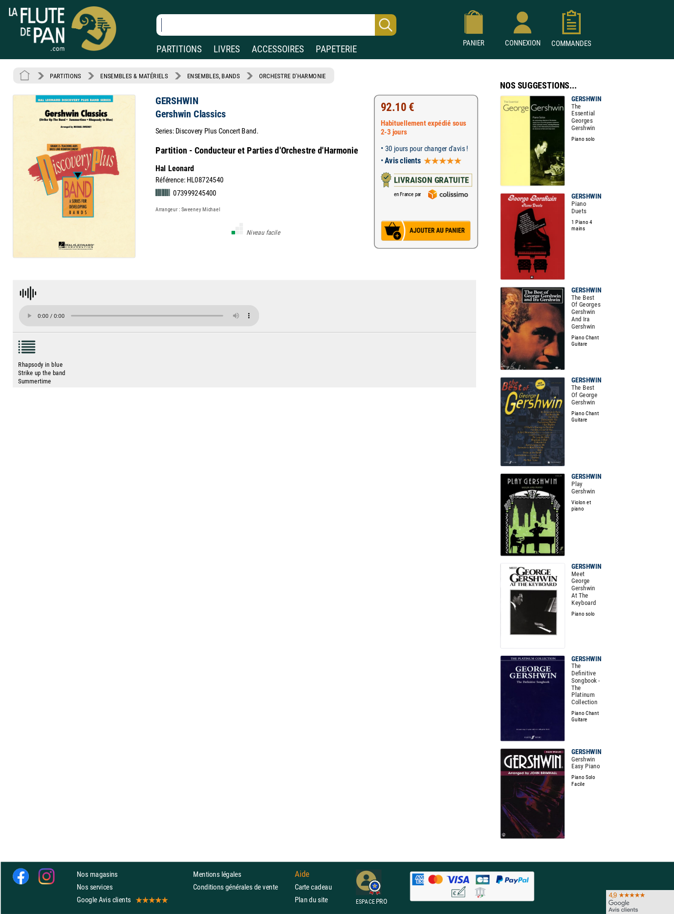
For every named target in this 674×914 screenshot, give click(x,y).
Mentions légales (217, 874)
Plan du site (311, 900)
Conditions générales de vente (241, 887)
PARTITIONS (179, 49)
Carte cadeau (313, 887)
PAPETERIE (336, 49)
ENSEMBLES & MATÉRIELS (134, 76)
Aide (302, 874)
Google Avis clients (122, 900)
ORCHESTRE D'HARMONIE (292, 76)
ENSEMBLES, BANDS (213, 76)
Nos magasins (97, 874)
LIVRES (227, 49)
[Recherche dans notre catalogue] (276, 25)
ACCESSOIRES (278, 49)
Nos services (94, 887)
